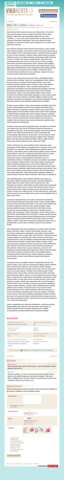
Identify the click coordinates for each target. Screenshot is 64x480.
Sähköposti (35, 350)
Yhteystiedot (27, 464)
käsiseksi (23, 324)
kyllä (9, 336)
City (20, 464)
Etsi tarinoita (23, 2)
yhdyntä (10, 324)
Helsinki (35, 330)
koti (34, 324)
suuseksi (16, 324)
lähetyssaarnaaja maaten (16, 341)
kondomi (36, 343)
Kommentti (12, 396)
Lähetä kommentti (13, 455)
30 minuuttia (12, 330)
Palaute (35, 464)
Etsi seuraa (10, 5)
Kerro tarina (10, 2)
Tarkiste (11, 428)
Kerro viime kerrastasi (48, 11)
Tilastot (35, 2)
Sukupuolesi (13, 411)
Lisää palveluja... (47, 350)
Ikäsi (10, 418)
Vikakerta (14, 10)
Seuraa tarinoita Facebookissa (48, 16)
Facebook (25, 350)
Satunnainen (47, 2)
